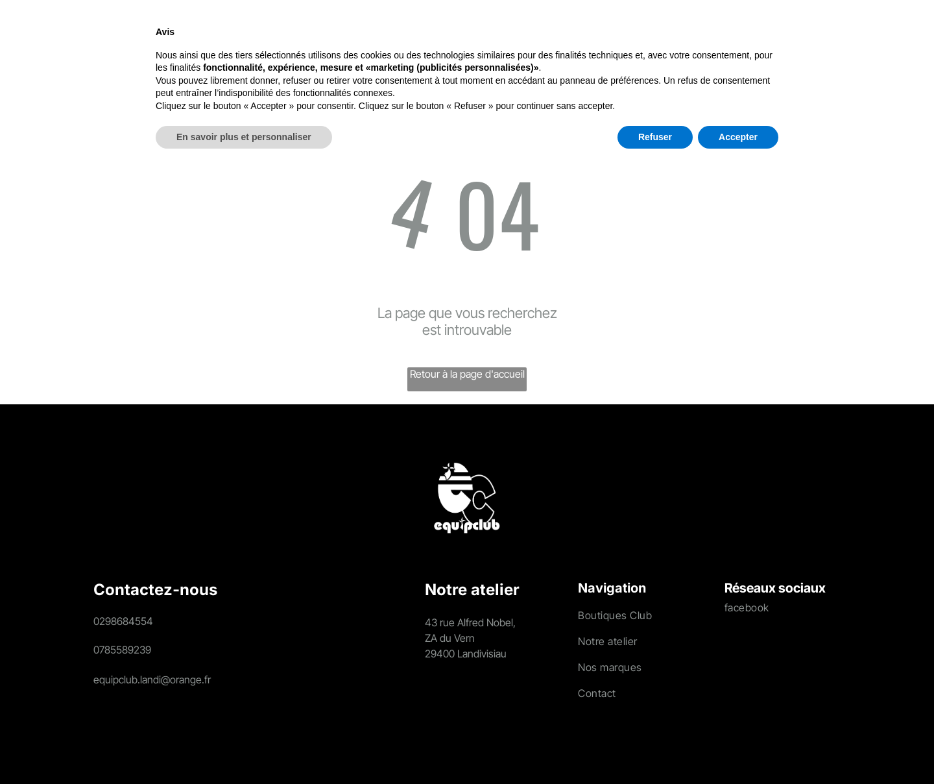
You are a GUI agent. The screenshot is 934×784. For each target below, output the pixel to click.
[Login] (836, 36)
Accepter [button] (738, 748)
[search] (807, 37)
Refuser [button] (655, 748)
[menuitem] (177, 35)
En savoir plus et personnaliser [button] (243, 748)
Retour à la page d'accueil (467, 373)
